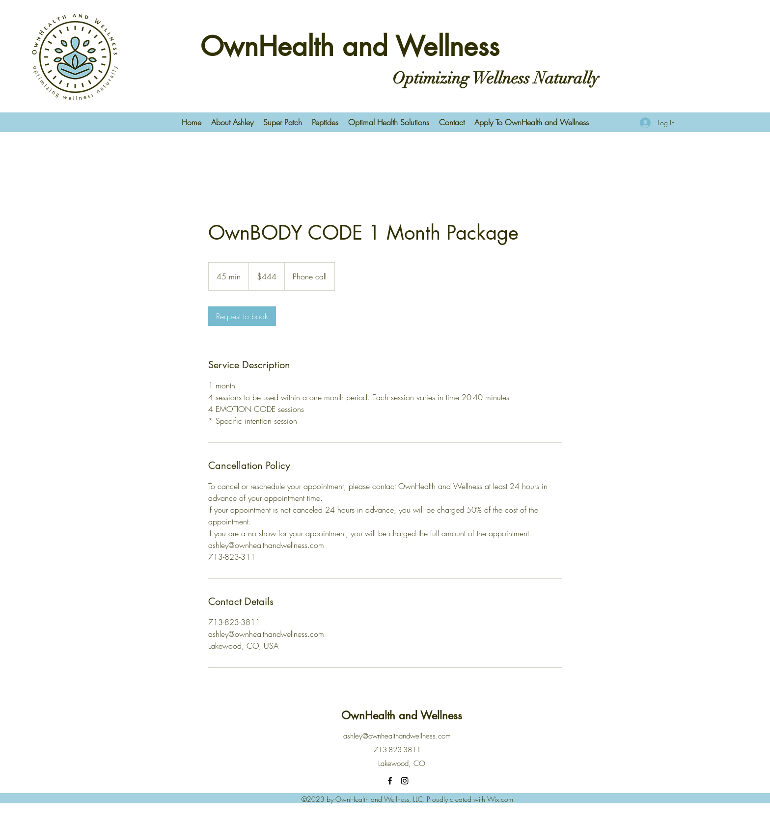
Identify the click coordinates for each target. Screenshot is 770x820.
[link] (242, 316)
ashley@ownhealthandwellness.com (397, 736)
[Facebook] (390, 781)
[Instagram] (405, 781)
